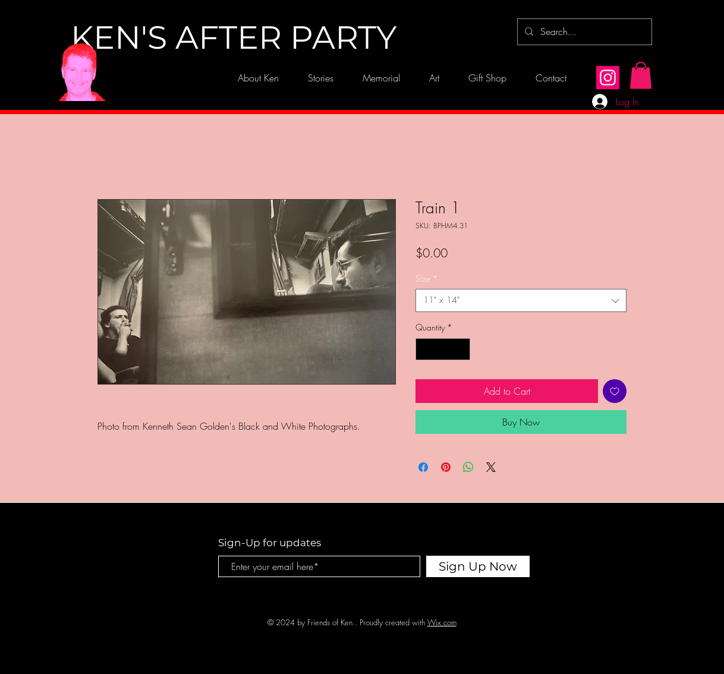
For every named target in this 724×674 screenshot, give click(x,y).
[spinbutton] (443, 349)
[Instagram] (607, 77)
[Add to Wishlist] (615, 391)
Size (426, 278)
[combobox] (521, 300)
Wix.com (442, 622)
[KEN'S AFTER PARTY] (233, 38)
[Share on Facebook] (423, 467)
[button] (640, 75)
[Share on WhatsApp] (468, 467)
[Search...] (583, 32)
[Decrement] (424, 349)
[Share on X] (491, 467)
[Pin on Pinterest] (446, 467)
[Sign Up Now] (478, 566)
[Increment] (461, 349)
